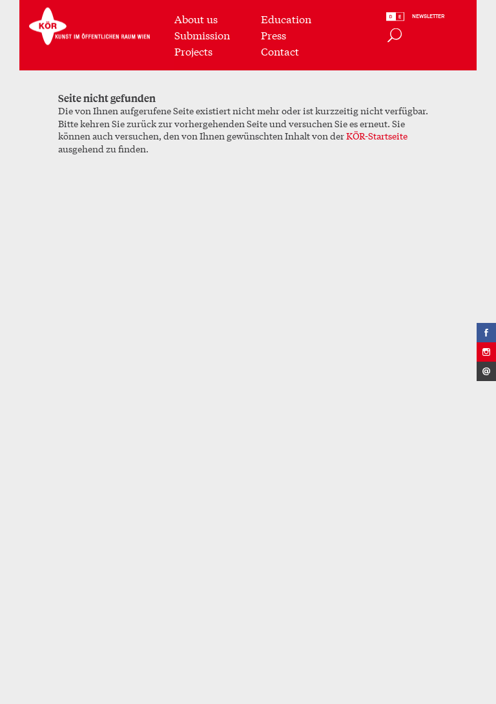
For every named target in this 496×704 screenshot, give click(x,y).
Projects (193, 50)
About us (196, 17)
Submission (202, 33)
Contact (280, 50)
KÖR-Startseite (377, 135)
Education (286, 17)
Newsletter (428, 16)
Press (273, 33)
